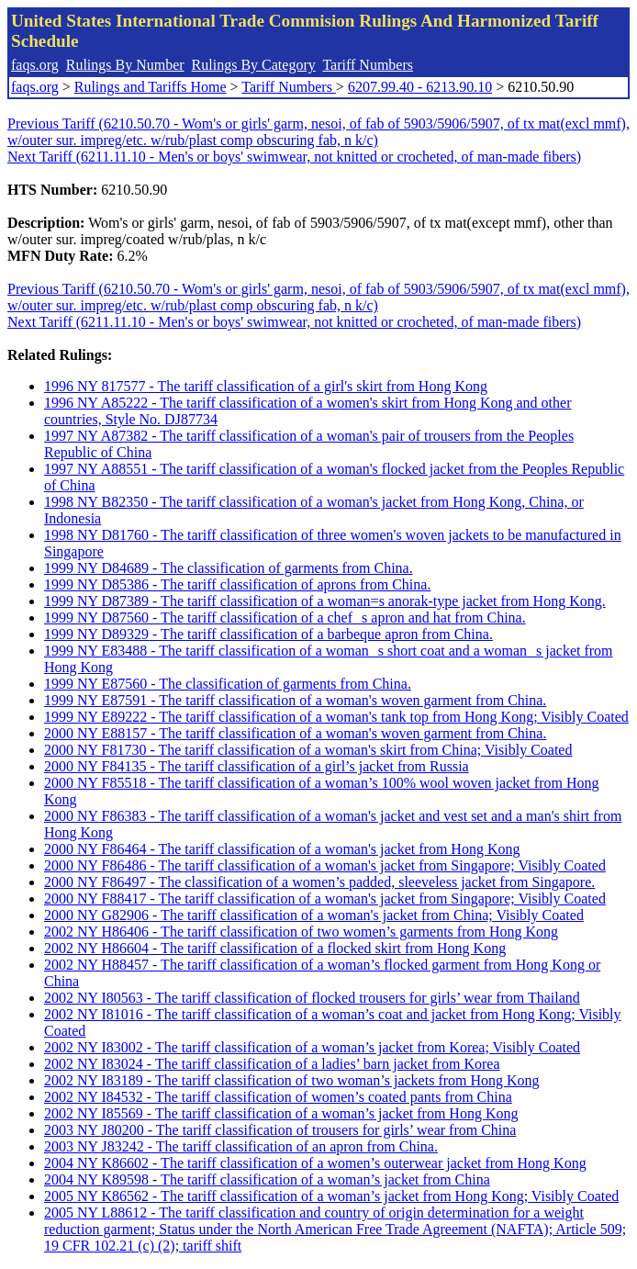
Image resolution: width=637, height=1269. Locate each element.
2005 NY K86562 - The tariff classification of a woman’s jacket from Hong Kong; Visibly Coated (331, 1196)
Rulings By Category (254, 65)
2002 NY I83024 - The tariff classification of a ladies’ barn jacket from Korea (272, 1064)
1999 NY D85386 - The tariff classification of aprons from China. (237, 584)
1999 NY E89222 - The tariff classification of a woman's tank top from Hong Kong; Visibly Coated (336, 716)
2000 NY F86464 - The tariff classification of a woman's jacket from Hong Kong (282, 849)
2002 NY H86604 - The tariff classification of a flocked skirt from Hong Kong (275, 948)
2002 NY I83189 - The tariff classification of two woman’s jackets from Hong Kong (292, 1080)
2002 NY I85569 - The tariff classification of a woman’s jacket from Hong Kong (281, 1113)
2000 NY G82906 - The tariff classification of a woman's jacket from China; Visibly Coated (314, 915)
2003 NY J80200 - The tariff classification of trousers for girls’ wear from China (280, 1130)
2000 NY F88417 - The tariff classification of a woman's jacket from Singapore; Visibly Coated (325, 898)
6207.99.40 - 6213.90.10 (420, 87)
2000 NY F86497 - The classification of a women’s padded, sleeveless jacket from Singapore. (319, 882)
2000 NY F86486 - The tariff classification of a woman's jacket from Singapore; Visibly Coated (325, 865)
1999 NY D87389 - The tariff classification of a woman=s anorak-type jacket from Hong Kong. (325, 601)
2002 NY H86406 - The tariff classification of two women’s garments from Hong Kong (301, 931)
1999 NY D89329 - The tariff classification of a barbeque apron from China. (268, 634)
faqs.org (35, 65)
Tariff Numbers (367, 65)
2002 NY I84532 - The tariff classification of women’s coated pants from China (278, 1097)
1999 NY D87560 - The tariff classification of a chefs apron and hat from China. (285, 617)
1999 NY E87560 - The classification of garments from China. (227, 683)
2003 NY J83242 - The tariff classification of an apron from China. (241, 1146)
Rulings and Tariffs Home (150, 87)
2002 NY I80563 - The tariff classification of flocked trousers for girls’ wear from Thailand (312, 997)
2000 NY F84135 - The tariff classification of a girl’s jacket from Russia (256, 766)
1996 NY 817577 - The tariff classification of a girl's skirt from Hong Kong (265, 386)
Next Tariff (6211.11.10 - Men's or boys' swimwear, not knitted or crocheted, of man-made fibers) (294, 156)
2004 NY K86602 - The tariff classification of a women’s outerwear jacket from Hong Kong (315, 1163)
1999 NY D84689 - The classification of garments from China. (228, 568)
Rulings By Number (125, 65)
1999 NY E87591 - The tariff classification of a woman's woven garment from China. (295, 700)
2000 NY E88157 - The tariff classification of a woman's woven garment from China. (295, 733)
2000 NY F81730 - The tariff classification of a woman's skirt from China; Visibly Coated (308, 750)
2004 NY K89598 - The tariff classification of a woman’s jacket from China (267, 1179)
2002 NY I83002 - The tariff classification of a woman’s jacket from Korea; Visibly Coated (312, 1047)
